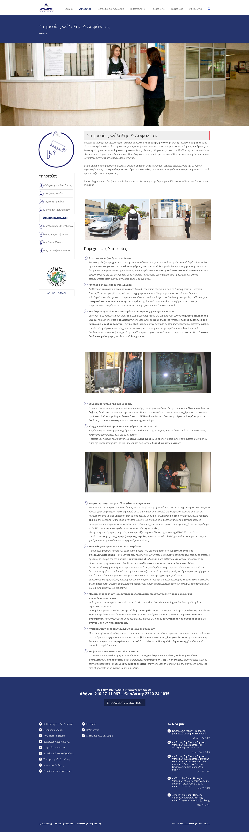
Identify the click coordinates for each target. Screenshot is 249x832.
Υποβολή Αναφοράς (64, 823)
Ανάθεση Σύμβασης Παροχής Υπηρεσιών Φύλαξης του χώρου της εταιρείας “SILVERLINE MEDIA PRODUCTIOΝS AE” (190, 782)
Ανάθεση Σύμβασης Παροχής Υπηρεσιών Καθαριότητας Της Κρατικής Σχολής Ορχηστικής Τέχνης (191, 797)
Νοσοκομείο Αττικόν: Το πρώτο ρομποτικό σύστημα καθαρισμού (189, 732)
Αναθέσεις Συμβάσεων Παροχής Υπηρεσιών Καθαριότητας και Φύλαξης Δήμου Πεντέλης (188, 745)
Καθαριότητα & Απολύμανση (58, 185)
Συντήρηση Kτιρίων (53, 193)
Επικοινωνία (195, 8)
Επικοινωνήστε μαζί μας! (124, 702)
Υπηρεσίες (85, 8)
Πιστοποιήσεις (137, 8)
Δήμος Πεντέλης (56, 293)
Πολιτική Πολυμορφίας (89, 823)
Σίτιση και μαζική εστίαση (56, 233)
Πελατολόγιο (158, 8)
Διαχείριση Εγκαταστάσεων (57, 250)
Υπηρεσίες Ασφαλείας (55, 217)
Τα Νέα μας (177, 8)
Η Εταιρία (68, 8)
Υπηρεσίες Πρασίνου (54, 201)
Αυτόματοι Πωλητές (54, 242)
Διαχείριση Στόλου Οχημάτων (58, 225)
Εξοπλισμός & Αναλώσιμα (111, 8)
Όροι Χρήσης (45, 823)
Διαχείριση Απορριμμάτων (57, 209)
